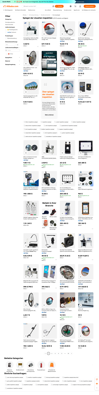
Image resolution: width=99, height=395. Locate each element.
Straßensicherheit (45, 15)
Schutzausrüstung (33, 15)
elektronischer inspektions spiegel (32, 136)
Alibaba (24, 15)
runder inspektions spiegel (61, 122)
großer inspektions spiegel (67, 133)
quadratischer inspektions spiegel (68, 125)
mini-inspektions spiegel (50, 125)
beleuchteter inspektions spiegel (32, 125)
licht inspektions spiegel (30, 129)
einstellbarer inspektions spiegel (52, 136)
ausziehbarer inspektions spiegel (13, 388)
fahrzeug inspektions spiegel (52, 377)
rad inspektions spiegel (42, 384)
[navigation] (12, 184)
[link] (97, 379)
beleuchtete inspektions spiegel (51, 381)
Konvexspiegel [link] (56, 15)
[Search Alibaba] (37, 6)
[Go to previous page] (45, 353)
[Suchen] (59, 6)
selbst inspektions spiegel (12, 384)
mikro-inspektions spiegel (69, 381)
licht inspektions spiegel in (50, 133)
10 (68, 353)
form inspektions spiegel (85, 381)
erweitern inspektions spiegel (33, 377)
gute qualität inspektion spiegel (13, 381)
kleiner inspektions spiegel (78, 122)
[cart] (75, 6)
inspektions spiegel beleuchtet (70, 377)
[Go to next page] (71, 353)
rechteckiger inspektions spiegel (59, 384)
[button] (53, 6)
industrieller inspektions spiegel (32, 133)
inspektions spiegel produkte (32, 381)
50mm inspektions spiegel (31, 122)
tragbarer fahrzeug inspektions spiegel (81, 384)
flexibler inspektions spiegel (47, 129)
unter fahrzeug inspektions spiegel (14, 377)
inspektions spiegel (46, 122)
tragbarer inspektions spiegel (65, 129)
